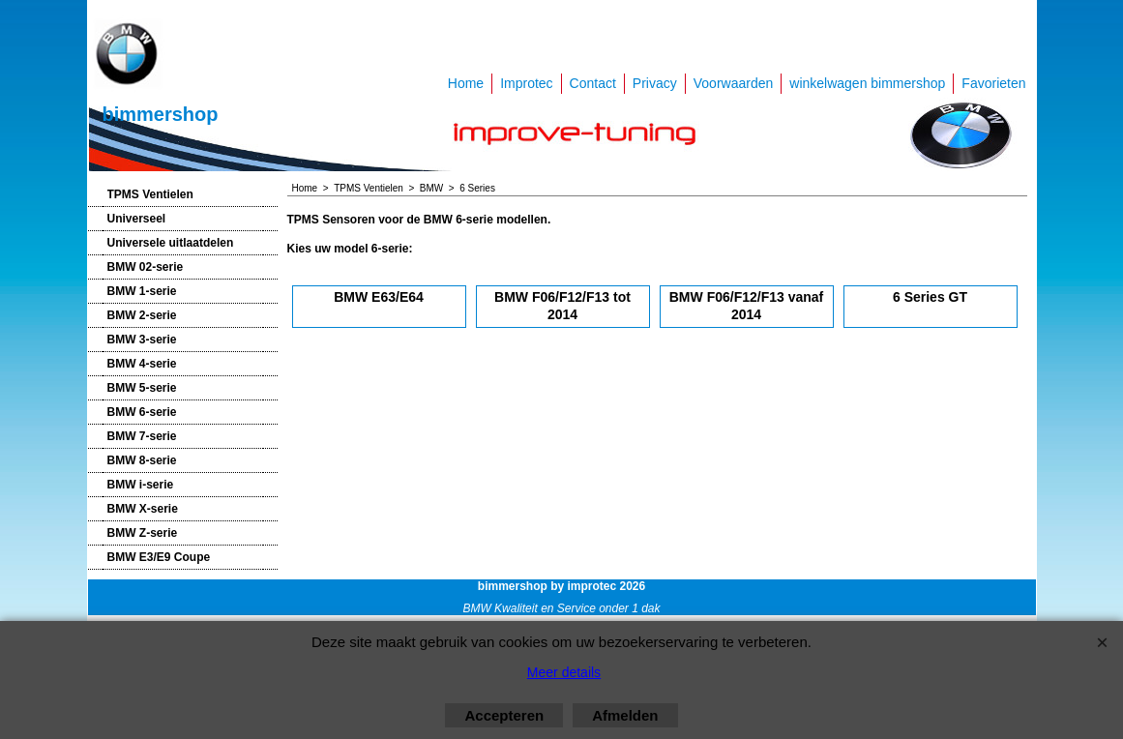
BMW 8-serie (142, 460)
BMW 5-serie (142, 388)
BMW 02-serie (145, 267)
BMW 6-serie (142, 412)
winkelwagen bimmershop (867, 83)
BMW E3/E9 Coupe (159, 557)
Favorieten (993, 83)
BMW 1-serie (142, 291)
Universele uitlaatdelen (170, 243)
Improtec (526, 83)
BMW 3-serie (142, 339)
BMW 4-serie (142, 363)
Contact (593, 83)
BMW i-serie (140, 484)
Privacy (655, 83)
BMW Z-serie (142, 533)
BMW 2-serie (142, 315)
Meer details (564, 672)
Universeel (136, 218)
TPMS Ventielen (150, 194)
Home (466, 83)
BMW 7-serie (142, 436)
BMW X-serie (142, 509)
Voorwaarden (734, 83)
